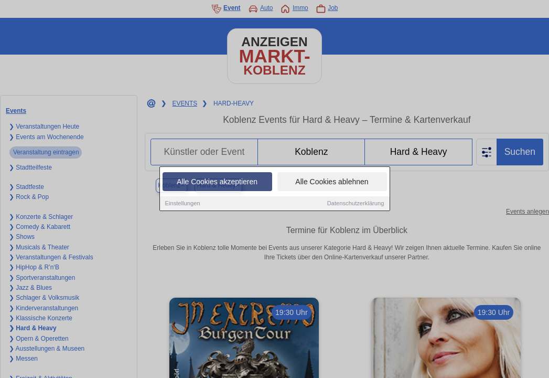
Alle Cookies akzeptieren (217, 182)
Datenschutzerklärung (355, 204)
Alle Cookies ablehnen (331, 182)
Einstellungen (182, 204)
